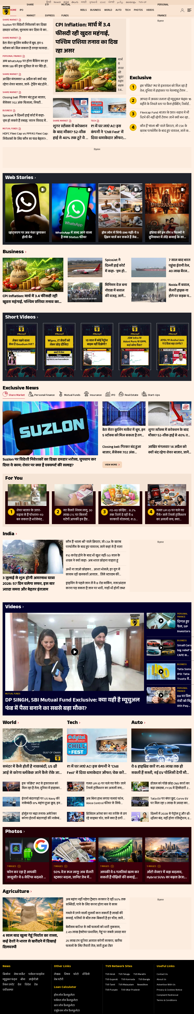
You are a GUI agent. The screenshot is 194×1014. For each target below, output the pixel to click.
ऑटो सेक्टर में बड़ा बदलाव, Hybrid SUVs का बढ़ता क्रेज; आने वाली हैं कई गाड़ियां (166, 875)
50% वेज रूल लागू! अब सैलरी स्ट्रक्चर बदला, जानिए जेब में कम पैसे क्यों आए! (73, 875)
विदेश (28, 985)
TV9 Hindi (110, 974)
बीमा (22, 979)
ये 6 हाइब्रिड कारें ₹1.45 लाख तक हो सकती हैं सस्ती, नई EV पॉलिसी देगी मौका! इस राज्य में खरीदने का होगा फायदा (161, 770)
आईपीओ (33, 979)
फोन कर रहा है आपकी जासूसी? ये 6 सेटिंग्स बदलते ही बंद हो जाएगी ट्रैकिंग (26, 875)
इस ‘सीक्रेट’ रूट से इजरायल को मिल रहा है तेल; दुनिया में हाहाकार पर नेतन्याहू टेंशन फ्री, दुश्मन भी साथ (165, 88)
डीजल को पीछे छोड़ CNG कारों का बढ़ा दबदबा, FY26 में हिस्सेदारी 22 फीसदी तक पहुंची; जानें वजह (170, 786)
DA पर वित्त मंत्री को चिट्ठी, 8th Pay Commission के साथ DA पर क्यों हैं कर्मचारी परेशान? (185, 701)
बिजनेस (6, 974)
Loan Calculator (65, 987)
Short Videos (20, 317)
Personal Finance (12, 56)
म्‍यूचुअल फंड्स (10, 979)
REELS (83, 10)
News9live (142, 985)
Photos (138, 10)
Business (95, 10)
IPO (21, 10)
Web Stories (19, 178)
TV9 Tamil (110, 985)
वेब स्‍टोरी (58, 979)
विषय (67, 974)
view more (111, 464)
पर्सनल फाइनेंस (36, 974)
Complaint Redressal (167, 995)
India (8, 534)
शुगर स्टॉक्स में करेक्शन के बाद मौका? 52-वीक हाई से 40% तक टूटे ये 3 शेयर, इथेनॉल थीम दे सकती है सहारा (70, 132)
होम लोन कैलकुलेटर (64, 995)
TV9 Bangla (144, 980)
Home (13, 10)
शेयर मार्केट (19, 974)
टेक (36, 985)
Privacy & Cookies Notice (169, 990)
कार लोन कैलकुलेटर (64, 1005)
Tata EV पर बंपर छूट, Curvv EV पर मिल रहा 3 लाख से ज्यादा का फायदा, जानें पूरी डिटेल (169, 801)
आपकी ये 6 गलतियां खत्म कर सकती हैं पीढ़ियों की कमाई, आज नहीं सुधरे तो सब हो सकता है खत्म (119, 875)
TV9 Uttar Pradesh (130, 990)
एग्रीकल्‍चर (8, 990)
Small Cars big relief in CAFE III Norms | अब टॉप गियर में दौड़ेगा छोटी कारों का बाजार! (185, 650)
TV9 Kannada (128, 980)
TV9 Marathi (139, 974)
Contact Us (162, 974)
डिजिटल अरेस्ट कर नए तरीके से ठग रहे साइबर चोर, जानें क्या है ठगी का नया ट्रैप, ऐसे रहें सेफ (106, 816)
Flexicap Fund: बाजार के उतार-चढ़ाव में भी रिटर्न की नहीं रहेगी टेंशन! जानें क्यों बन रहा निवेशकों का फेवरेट (164, 115)
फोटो (76, 974)
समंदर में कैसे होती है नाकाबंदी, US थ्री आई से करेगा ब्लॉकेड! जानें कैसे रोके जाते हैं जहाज (32, 770)
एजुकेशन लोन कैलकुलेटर (67, 1011)
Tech (127, 10)
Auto (118, 10)
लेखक (57, 974)
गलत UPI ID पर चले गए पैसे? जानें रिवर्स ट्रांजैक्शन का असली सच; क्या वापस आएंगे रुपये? (106, 786)
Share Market (10, 38)
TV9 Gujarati (111, 980)
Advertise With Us (166, 985)
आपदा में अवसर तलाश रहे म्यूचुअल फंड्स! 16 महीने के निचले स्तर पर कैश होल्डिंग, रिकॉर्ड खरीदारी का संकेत (165, 102)
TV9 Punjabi (111, 990)
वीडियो (86, 974)
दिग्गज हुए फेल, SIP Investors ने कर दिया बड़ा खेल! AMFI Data (185, 627)
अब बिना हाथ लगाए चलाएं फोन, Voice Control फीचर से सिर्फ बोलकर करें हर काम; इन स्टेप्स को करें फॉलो (106, 801)
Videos (150, 10)
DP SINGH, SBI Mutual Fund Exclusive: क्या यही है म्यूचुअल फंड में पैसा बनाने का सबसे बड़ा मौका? (72, 705)
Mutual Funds (10, 129)
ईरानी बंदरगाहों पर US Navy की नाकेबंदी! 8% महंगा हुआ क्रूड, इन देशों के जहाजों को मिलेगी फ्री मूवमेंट (41, 801)
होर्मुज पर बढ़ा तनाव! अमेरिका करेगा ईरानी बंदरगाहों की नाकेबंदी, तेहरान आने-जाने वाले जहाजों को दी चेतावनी (42, 816)
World (108, 10)
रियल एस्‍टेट (8, 985)
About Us (161, 980)
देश (19, 985)
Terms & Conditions (167, 1001)
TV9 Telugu (124, 974)
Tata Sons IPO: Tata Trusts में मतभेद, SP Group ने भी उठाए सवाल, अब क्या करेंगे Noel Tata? (185, 674)
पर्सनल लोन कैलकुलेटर (66, 1000)
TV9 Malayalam (126, 985)
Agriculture (16, 892)
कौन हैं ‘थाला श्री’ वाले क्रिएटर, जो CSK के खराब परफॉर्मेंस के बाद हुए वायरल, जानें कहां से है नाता (165, 129)
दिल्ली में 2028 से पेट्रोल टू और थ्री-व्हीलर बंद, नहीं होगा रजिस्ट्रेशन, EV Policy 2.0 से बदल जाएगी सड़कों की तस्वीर (170, 816)
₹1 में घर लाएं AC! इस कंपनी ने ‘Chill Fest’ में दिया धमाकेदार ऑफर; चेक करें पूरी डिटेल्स (107, 132)
